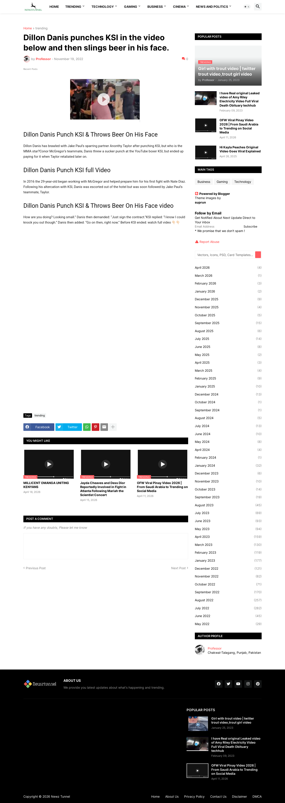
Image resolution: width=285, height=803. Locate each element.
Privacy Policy (194, 796)
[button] (247, 6)
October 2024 (228, 402)
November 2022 (228, 576)
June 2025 (228, 347)
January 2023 (228, 560)
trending (41, 28)
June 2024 (228, 434)
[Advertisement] (105, 376)
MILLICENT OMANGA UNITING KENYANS (46, 485)
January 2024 (228, 465)
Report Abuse (209, 242)
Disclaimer (239, 796)
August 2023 (228, 505)
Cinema (179, 6)
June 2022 (228, 616)
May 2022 (228, 624)
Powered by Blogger (212, 194)
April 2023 (228, 537)
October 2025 (228, 315)
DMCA (257, 796)
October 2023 (228, 489)
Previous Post (36, 568)
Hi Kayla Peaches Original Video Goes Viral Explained (240, 149)
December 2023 (228, 473)
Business (155, 6)
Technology (103, 6)
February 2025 (228, 378)
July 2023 (228, 513)
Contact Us (218, 796)
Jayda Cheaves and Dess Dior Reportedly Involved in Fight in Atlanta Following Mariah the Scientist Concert (103, 489)
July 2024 (228, 426)
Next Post (178, 568)
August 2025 (228, 331)
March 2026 (228, 275)
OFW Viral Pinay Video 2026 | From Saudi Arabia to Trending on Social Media (162, 487)
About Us (172, 796)
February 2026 (228, 283)
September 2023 (228, 497)
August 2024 (228, 418)
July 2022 (228, 608)
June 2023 (228, 521)
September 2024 (228, 410)
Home (54, 6)
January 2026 (228, 291)
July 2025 (228, 339)
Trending (73, 6)
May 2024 (228, 442)
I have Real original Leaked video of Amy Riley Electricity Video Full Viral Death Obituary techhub (240, 99)
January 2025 (228, 386)
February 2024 (228, 457)
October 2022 (228, 584)
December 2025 (228, 299)
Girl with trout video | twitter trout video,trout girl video (232, 720)
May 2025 (228, 355)
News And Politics (212, 6)
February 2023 (228, 552)
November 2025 (228, 307)
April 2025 (228, 362)
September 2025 (228, 323)
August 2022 (228, 600)
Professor (215, 648)
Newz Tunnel (60, 796)
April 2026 (228, 267)
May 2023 (228, 529)
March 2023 (228, 545)
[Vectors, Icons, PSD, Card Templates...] (225, 254)
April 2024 (228, 450)
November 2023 (228, 481)
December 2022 (228, 568)
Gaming (130, 6)
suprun (200, 202)
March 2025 (228, 370)
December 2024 (228, 394)
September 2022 (228, 592)
